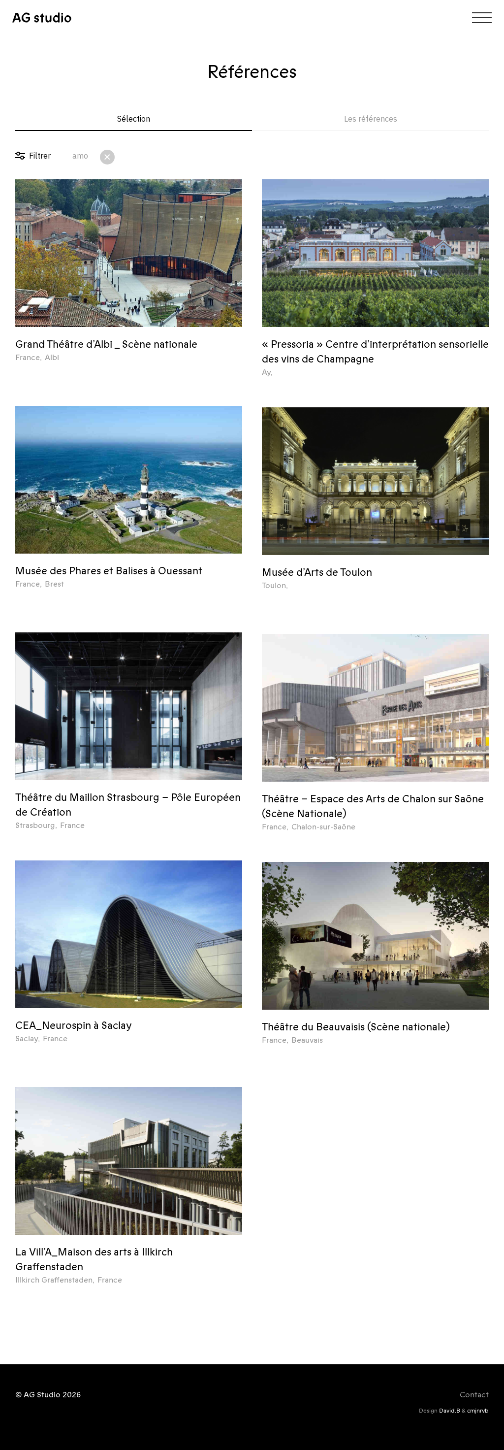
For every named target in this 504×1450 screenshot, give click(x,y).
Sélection (133, 119)
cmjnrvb (478, 1410)
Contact (474, 1394)
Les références (370, 119)
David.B (449, 1410)
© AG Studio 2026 (48, 1394)
